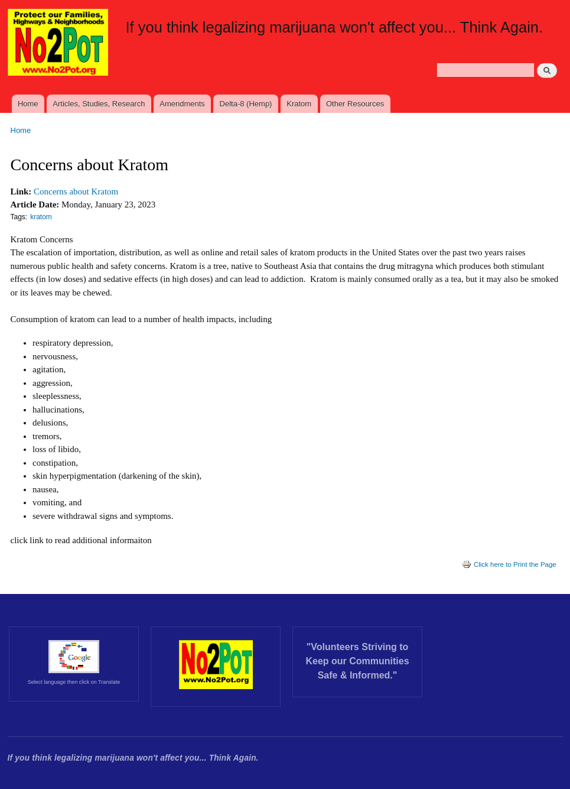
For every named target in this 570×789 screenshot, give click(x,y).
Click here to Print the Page (509, 564)
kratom (41, 217)
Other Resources (355, 103)
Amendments (182, 103)
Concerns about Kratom (76, 191)
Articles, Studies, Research (99, 103)
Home (28, 103)
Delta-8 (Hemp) (246, 103)
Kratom (298, 103)
